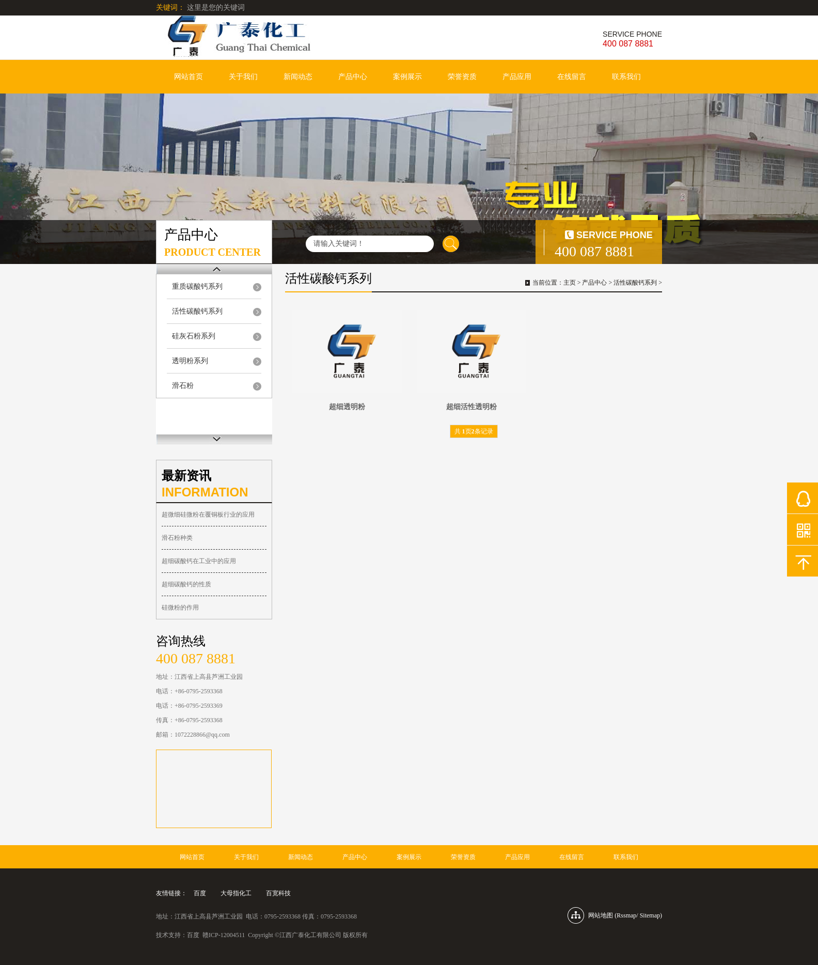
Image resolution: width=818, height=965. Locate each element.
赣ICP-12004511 (223, 935)
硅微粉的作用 (180, 607)
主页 (569, 282)
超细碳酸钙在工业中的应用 (199, 561)
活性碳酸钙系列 (197, 311)
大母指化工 (236, 893)
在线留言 (571, 77)
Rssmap (626, 915)
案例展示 (407, 77)
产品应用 (516, 77)
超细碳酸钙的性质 (186, 584)
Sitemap (650, 915)
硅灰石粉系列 (193, 336)
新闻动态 (298, 77)
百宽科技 (278, 893)
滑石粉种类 (177, 537)
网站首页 (188, 77)
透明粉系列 (190, 361)
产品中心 (352, 77)
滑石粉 (183, 386)
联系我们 (626, 77)
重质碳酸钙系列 (197, 286)
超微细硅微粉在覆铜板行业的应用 (208, 514)
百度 (200, 893)
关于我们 (243, 77)
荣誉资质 (462, 77)
